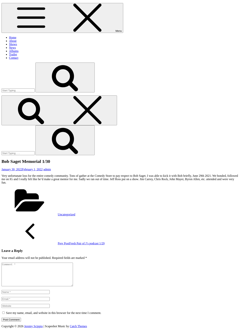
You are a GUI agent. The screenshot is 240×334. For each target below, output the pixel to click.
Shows (13, 44)
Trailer (13, 54)
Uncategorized (66, 214)
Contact (13, 57)
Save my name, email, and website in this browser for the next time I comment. (53, 317)
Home (12, 37)
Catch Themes (78, 330)
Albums (14, 51)
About (12, 40)
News (12, 47)
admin (47, 169)
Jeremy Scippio (33, 330)
